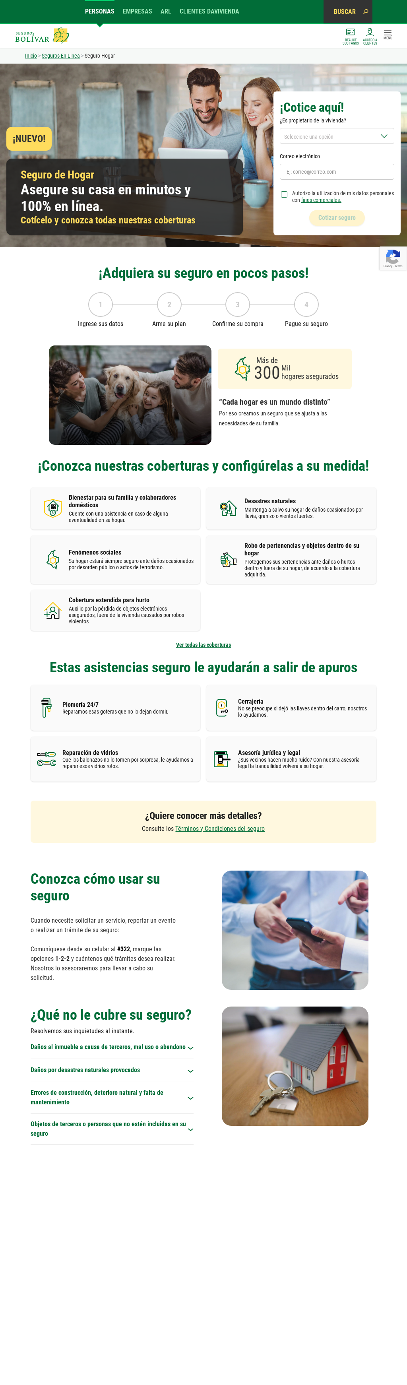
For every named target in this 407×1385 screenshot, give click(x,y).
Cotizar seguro (337, 217)
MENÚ (388, 35)
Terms (399, 266)
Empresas (137, 11)
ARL (166, 11)
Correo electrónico (300, 156)
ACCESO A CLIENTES (370, 35)
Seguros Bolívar (42, 36)
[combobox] (337, 136)
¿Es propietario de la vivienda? (313, 120)
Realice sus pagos (351, 35)
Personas (99, 11)
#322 (123, 904)
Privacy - (389, 266)
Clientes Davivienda (209, 11)
